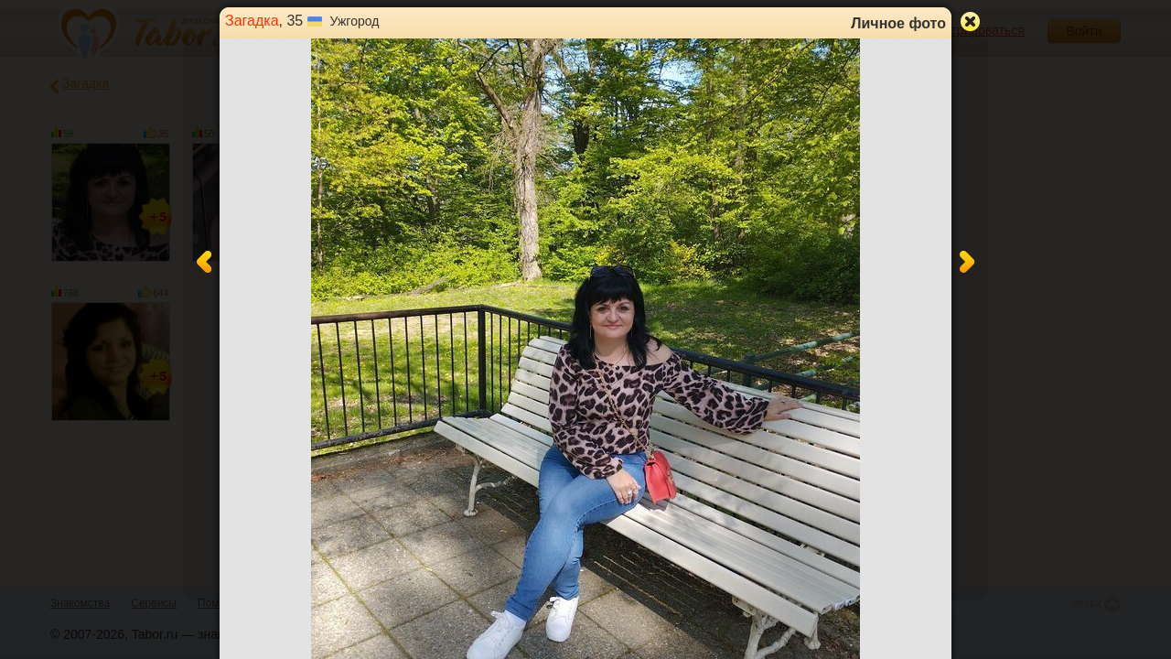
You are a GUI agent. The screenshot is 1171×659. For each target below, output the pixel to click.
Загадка (252, 20)
